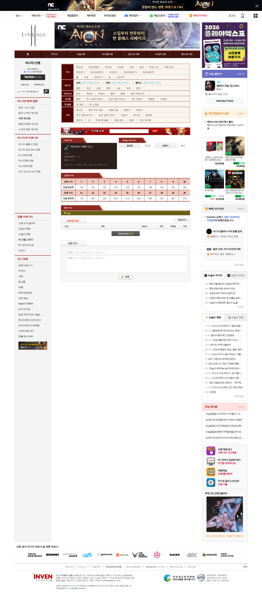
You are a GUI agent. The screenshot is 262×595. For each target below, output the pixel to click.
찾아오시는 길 (176, 567)
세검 (141, 66)
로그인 (232, 15)
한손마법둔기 (97, 72)
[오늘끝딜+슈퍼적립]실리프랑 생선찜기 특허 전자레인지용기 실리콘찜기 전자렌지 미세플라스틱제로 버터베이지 (225, 425)
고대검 (120, 66)
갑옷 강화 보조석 (107, 114)
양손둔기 (113, 72)
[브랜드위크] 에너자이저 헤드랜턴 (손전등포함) (225, 437)
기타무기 (120, 77)
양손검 (108, 66)
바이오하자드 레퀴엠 (28, 325)
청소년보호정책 (133, 567)
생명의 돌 (113, 109)
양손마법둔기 (130, 72)
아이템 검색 (101, 131)
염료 (131, 120)
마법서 (124, 114)
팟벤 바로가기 (25, 265)
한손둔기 (80, 72)
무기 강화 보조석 (84, 114)
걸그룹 (21, 282)
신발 (98, 88)
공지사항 (191, 567)
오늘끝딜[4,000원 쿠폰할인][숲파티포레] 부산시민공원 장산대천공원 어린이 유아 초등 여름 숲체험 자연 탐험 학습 (225, 431)
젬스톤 (136, 114)
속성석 (139, 109)
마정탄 (163, 98)
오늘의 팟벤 (24, 234)
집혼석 (127, 109)
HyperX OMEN (25, 303)
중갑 (90, 82)
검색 (46, 91)
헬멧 (78, 88)
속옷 (128, 88)
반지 (78, 93)
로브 (96, 82)
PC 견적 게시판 (26, 245)
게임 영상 (23, 298)
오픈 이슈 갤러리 (26, 223)
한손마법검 (93, 66)
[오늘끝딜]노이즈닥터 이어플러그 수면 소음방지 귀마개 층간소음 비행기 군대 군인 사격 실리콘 (225, 413)
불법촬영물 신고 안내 (155, 567)
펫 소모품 (94, 104)
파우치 (79, 120)
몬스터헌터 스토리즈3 (29, 320)
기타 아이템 (145, 120)
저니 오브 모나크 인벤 (29, 171)
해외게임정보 (25, 292)
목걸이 (101, 93)
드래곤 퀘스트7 (26, 331)
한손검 (79, 66)
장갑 (88, 88)
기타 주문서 (137, 98)
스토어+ (241, 113)
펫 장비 (80, 104)
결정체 (148, 114)
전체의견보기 (125, 233)
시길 (118, 88)
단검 (131, 66)
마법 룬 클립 (102, 120)
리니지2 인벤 (32, 62)
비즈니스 (83, 567)
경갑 (84, 82)
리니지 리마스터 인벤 (29, 149)
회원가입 (25, 85)
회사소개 (70, 567)
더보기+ (241, 74)
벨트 (113, 93)
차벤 (20, 276)
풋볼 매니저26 (25, 336)
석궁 (86, 77)
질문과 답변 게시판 (28, 124)
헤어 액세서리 (137, 93)
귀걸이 (89, 93)
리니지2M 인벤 (25, 160)
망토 (138, 88)
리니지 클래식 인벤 (28, 144)
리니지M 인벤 (25, 155)
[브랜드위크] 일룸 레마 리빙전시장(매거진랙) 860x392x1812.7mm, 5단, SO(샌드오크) (225, 419)
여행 (20, 287)
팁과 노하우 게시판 (28, 113)
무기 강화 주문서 (94, 98)
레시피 (79, 109)
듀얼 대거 (169, 66)
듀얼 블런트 (148, 72)
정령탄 (151, 98)
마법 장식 (119, 120)
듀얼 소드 (154, 66)
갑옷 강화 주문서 (117, 98)
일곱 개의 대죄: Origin (29, 314)
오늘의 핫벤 (24, 228)
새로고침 (238, 265)
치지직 (21, 271)
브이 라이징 (24, 309)
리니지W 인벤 (25, 166)
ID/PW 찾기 (39, 85)
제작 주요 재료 (95, 109)
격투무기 (98, 77)
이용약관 (96, 567)
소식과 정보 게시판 (28, 129)
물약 (78, 98)
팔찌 (123, 93)
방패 (108, 88)
